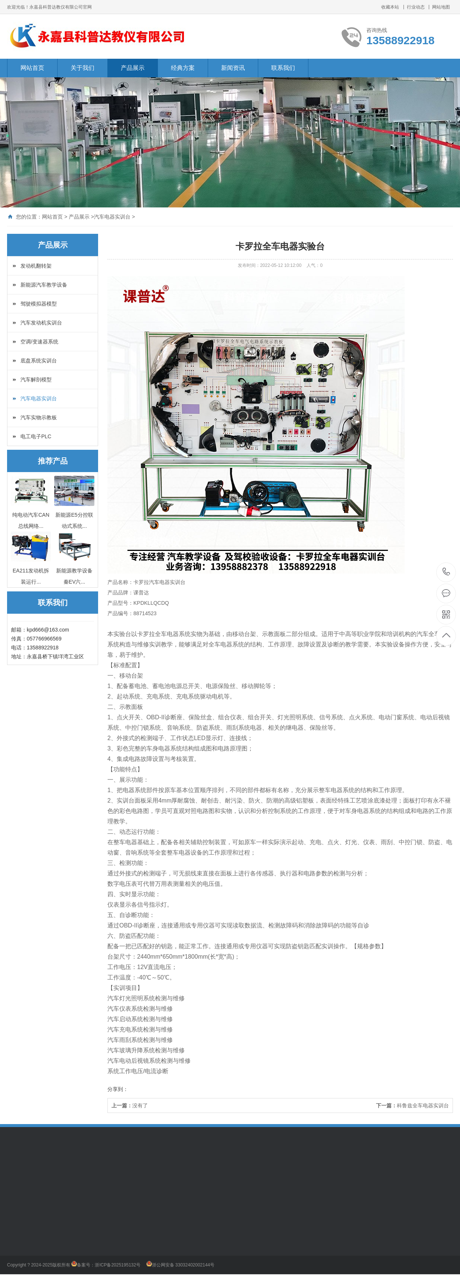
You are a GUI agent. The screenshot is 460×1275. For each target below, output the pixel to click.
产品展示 (133, 68)
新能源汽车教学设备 (43, 285)
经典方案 (183, 68)
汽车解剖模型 (36, 379)
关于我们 (82, 68)
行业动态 (416, 7)
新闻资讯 (233, 68)
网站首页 (32, 68)
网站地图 (441, 7)
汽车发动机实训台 (41, 323)
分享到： (117, 1089)
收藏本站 (390, 7)
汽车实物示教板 (38, 417)
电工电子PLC (35, 436)
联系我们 (283, 68)
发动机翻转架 (36, 266)
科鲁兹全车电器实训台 (423, 1105)
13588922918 (446, 571)
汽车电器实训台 (112, 217)
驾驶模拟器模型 (38, 304)
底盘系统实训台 (38, 361)
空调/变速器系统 (39, 342)
